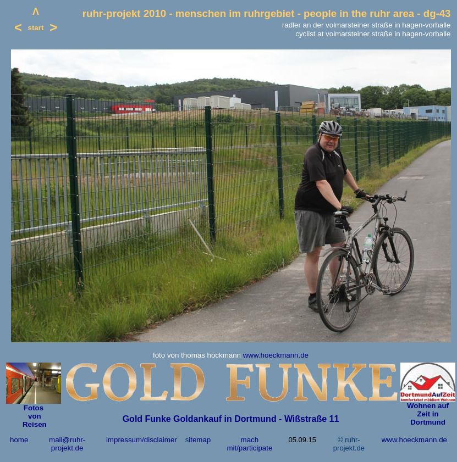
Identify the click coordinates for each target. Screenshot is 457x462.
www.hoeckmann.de (276, 355)
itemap (200, 440)
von (33, 416)
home (19, 440)
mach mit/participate (249, 444)
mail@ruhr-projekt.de (67, 444)
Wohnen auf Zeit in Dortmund (428, 414)
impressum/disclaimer (141, 440)
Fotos (33, 408)
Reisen (33, 424)
